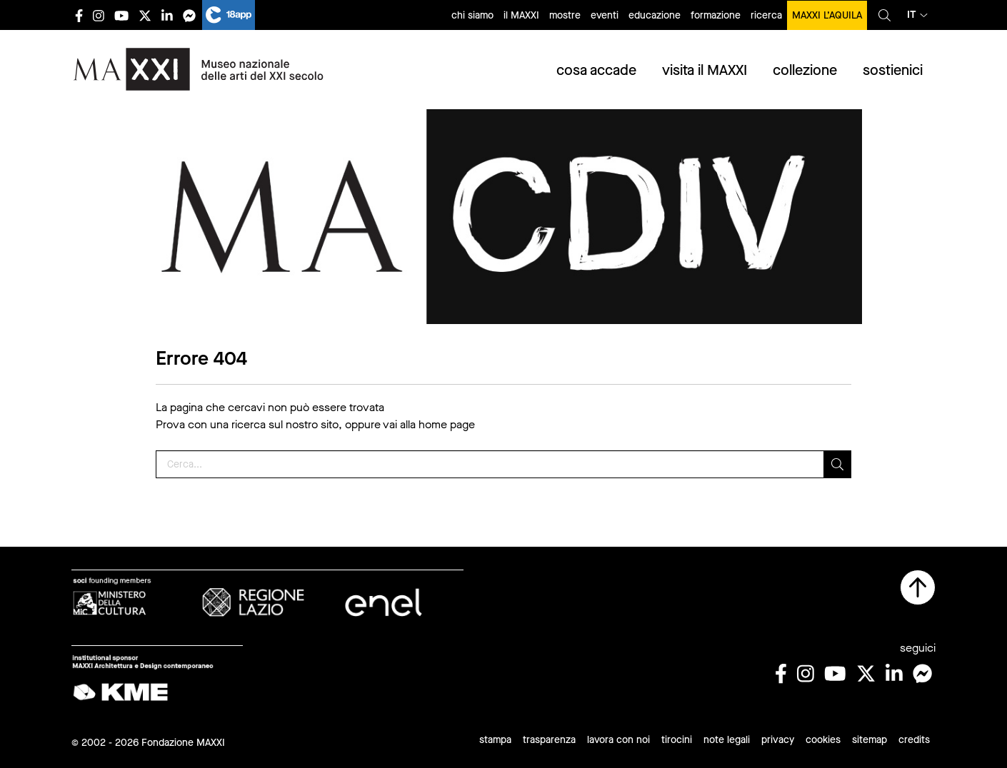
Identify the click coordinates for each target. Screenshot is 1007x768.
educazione (654, 15)
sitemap (869, 740)
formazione (716, 15)
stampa (495, 740)
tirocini (676, 740)
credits (914, 740)
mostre (565, 15)
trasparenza (549, 740)
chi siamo (472, 15)
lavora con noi (618, 740)
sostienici (893, 70)
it (917, 14)
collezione (805, 70)
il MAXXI (521, 15)
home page (447, 424)
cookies (823, 740)
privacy (777, 740)
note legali (726, 740)
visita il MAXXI (704, 70)
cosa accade (596, 70)
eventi (604, 15)
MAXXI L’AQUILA (827, 15)
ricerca (766, 15)
